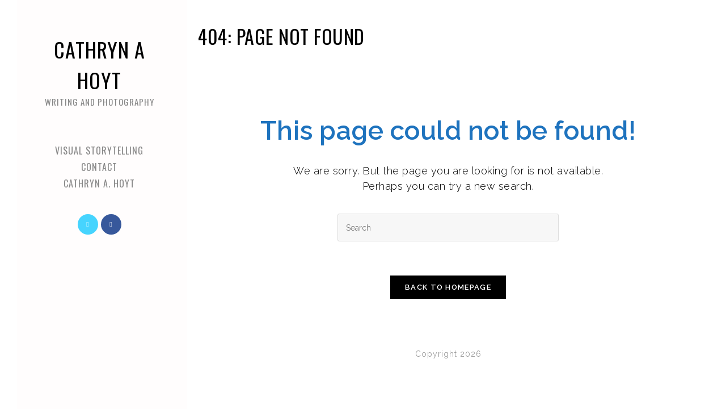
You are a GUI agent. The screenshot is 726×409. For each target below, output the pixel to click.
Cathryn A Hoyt (99, 71)
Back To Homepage (448, 287)
